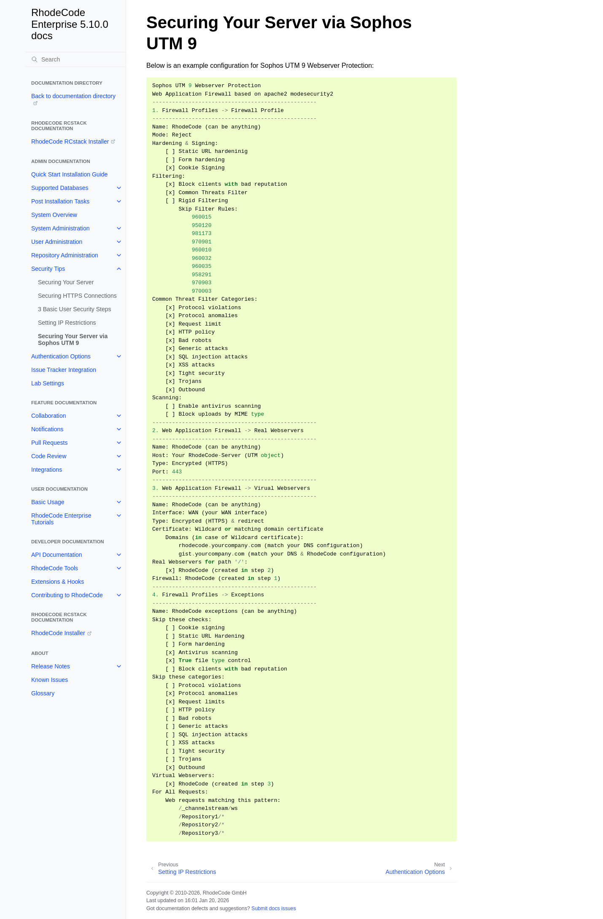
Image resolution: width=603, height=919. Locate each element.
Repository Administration (64, 255)
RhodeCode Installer (58, 633)
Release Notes (50, 666)
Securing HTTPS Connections (77, 295)
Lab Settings (47, 383)
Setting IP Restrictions (67, 322)
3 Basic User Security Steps (74, 309)
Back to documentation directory (73, 96)
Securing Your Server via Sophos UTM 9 (73, 339)
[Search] (75, 59)
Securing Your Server (66, 282)
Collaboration (48, 415)
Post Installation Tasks (60, 201)
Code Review (48, 456)
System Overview (54, 214)
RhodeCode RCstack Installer (70, 141)
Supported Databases (59, 187)
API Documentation (56, 554)
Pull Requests (49, 442)
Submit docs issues (273, 908)
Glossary (42, 693)
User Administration (56, 241)
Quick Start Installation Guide (69, 174)
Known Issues (49, 679)
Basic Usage (48, 502)
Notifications (47, 429)
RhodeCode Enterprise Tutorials (61, 519)
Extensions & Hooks (57, 581)
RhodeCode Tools (54, 568)
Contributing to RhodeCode (67, 595)
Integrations (46, 469)
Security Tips (48, 268)
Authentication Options (61, 356)
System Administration (60, 228)
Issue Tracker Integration (63, 369)
